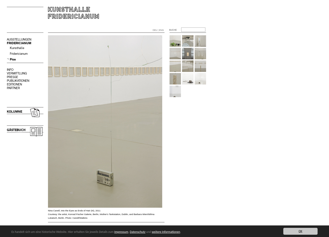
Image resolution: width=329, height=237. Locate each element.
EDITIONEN (14, 84)
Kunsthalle (17, 48)
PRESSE (12, 77)
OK (300, 231)
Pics (13, 59)
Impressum (121, 232)
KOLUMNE (14, 111)
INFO (10, 69)
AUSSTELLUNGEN (19, 39)
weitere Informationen (166, 232)
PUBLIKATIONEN (18, 80)
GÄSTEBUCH (16, 130)
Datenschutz (137, 232)
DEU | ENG (158, 30)
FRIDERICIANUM (19, 43)
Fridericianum (19, 53)
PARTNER (13, 88)
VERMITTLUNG (17, 73)
